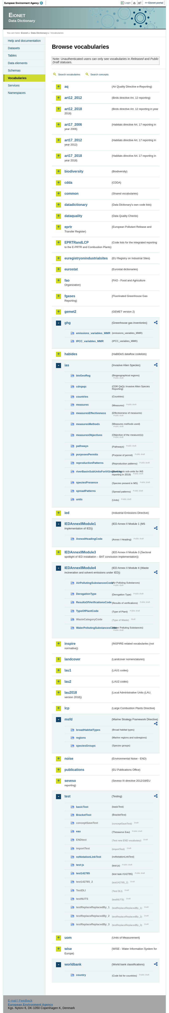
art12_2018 (73, 109)
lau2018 (70, 692)
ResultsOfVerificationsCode (93, 602)
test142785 (83, 873)
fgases (69, 296)
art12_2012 (73, 98)
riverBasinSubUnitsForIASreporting (93, 471)
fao (66, 280)
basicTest (82, 806)
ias (66, 365)
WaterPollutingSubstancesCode (93, 627)
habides (70, 354)
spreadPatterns (86, 490)
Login (127, 2)
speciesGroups (85, 745)
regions (81, 737)
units (79, 499)
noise (68, 758)
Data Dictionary (39, 33)
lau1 (67, 670)
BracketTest (83, 814)
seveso (70, 780)
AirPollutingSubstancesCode (93, 582)
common (71, 193)
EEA (25, 3)
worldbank (72, 964)
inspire (69, 643)
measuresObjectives (89, 435)
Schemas (14, 70)
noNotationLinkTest (88, 856)
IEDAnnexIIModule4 (80, 568)
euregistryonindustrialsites (86, 258)
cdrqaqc (81, 386)
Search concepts (99, 74)
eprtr (68, 227)
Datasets (14, 48)
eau (78, 831)
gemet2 (70, 311)
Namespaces (16, 92)
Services (13, 85)
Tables (12, 55)
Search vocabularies (69, 74)
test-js (80, 864)
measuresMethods (88, 424)
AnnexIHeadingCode (89, 538)
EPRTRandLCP (76, 242)
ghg (67, 323)
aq (66, 86)
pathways (82, 446)
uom (68, 937)
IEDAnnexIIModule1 (80, 524)
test (67, 796)
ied (66, 513)
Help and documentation (24, 40)
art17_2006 (73, 124)
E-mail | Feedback (20, 1000)
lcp (66, 708)
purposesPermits (87, 454)
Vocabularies (17, 78)
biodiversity (73, 171)
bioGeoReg (83, 375)
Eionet (24, 33)
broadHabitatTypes (88, 729)
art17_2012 (73, 140)
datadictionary (75, 204)
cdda (68, 182)
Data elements (17, 63)
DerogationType (86, 593)
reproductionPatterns (89, 462)
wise (68, 949)
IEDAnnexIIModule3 (80, 552)
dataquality (73, 216)
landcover (72, 659)
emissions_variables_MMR (93, 333)
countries (82, 396)
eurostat (71, 269)
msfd (68, 719)
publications (74, 770)
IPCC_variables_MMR (90, 341)
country (81, 975)
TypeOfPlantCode (87, 610)
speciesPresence (87, 482)
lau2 (67, 681)
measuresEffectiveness (91, 413)
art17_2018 (73, 156)
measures (82, 404)
